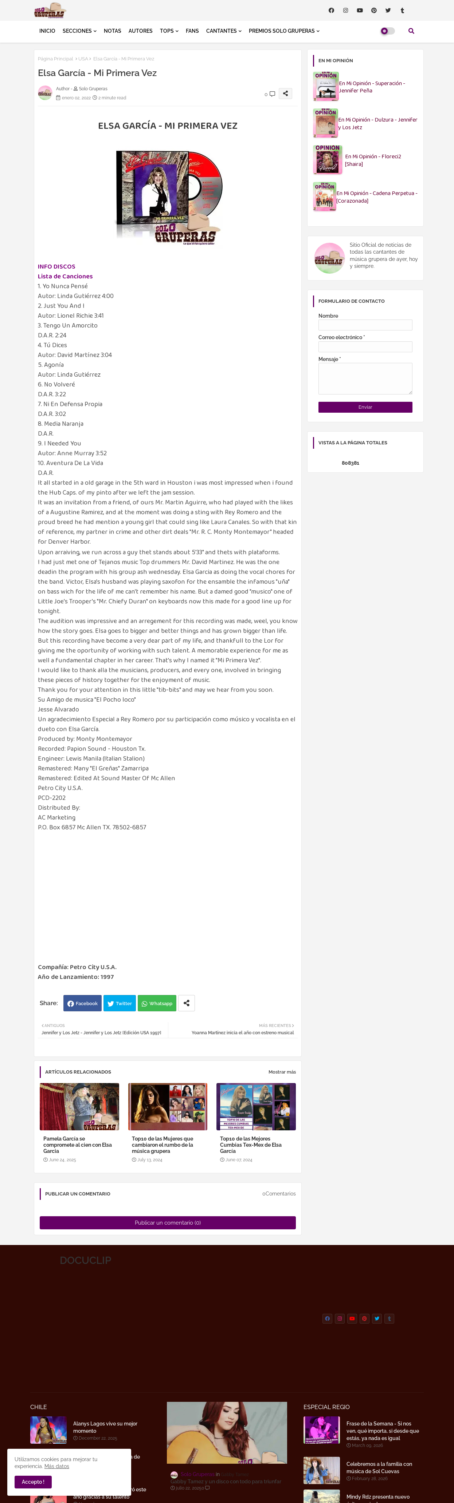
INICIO (47, 31)
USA (83, 59)
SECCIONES (77, 31)
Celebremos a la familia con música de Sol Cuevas (379, 1467)
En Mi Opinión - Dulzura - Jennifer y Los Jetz (378, 124)
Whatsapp (160, 1003)
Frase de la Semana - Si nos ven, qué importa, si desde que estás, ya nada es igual (383, 1431)
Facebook (87, 1003)
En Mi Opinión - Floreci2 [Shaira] (373, 160)
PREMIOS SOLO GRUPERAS (282, 31)
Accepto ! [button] (33, 1482)
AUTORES (141, 31)
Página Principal (55, 59)
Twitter (124, 1003)
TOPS (167, 31)
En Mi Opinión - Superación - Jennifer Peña (372, 87)
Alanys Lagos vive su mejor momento (105, 1427)
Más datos (56, 1466)
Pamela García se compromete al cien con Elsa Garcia (77, 1145)
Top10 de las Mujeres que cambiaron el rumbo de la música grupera (162, 1145)
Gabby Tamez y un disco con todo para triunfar (226, 1481)
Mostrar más (282, 1072)
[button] (411, 31)
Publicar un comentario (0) (168, 1223)
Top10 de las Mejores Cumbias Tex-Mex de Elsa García (251, 1145)
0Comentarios (279, 1194)
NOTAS (112, 31)
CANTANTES (221, 31)
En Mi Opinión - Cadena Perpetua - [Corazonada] (377, 197)
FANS (192, 31)
